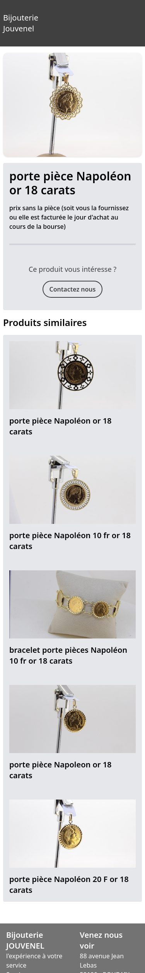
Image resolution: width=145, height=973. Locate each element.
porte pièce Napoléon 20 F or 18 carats (69, 884)
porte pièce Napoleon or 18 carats (60, 770)
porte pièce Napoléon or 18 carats (60, 426)
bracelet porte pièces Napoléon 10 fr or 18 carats (68, 655)
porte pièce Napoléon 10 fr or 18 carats (70, 540)
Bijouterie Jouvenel (7, 17)
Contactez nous (72, 289)
